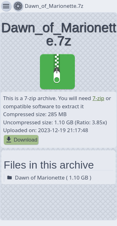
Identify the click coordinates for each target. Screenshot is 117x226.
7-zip (98, 98)
